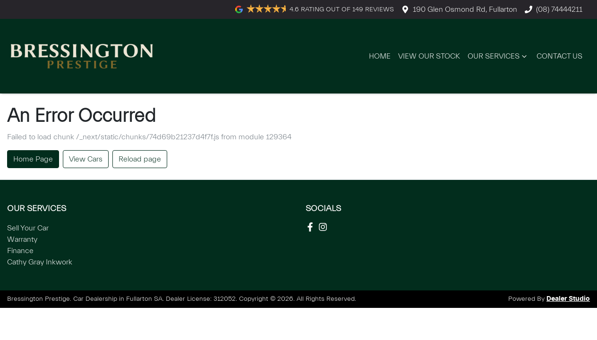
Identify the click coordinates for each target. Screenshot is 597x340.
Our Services (498, 56)
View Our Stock (429, 56)
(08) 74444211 (559, 9)
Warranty (22, 239)
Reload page (140, 159)
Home (380, 56)
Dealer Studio (568, 299)
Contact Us (559, 56)
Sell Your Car (28, 228)
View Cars (85, 159)
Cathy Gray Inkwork (39, 262)
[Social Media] (312, 226)
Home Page (33, 159)
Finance (20, 250)
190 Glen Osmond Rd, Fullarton (465, 9)
